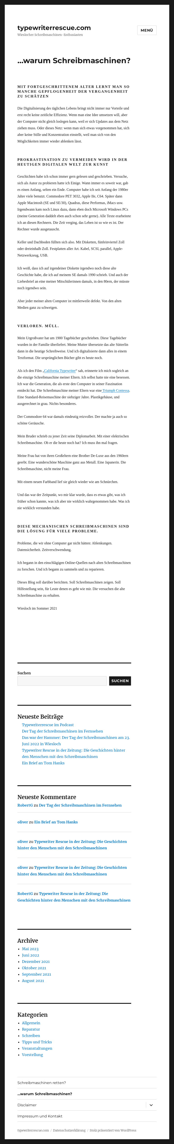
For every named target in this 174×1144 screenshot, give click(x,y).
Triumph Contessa (115, 390)
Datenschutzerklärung (69, 1130)
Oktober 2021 (34, 968)
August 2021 (33, 980)
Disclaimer (26, 1105)
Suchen (24, 673)
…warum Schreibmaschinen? (44, 1094)
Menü (147, 30)
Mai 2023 (30, 949)
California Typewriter (60, 371)
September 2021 (36, 974)
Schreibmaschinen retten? (41, 1083)
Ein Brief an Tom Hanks (43, 763)
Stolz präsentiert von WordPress (113, 1130)
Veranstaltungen (37, 1048)
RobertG (25, 805)
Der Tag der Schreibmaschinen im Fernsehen (62, 731)
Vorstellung (32, 1054)
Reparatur (31, 1029)
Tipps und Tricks (37, 1042)
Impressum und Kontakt (40, 1116)
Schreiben (31, 1035)
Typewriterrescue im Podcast (48, 725)
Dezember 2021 (36, 961)
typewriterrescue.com (54, 28)
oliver (22, 822)
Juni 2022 (30, 955)
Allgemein (31, 1023)
